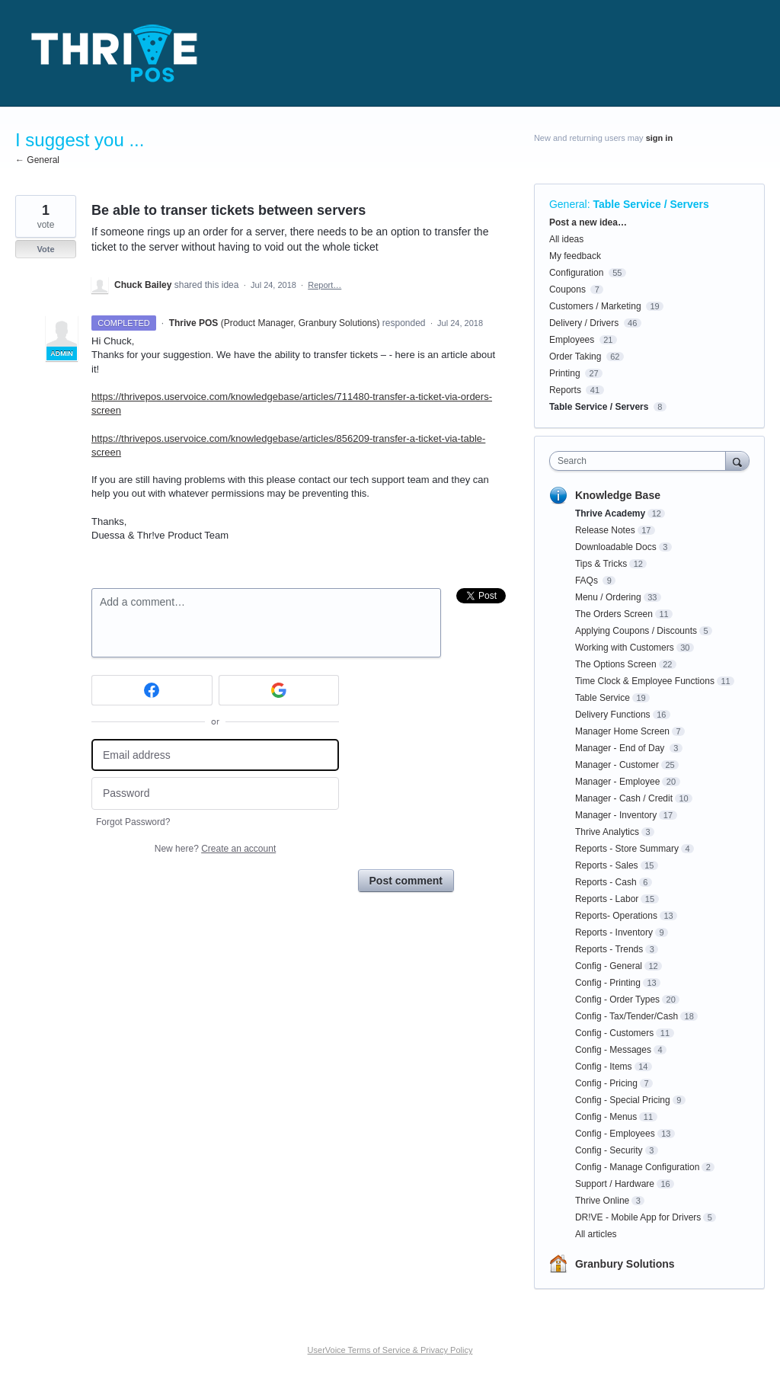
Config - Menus (606, 1117)
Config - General (608, 966)
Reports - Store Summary (627, 848)
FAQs (587, 580)
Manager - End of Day (621, 748)
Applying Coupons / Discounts (636, 630)
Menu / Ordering (608, 597)
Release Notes (605, 530)
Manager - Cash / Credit (624, 798)
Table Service (602, 697)
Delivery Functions (613, 714)
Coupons (567, 289)
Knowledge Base (617, 495)
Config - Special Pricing (622, 1100)
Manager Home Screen (622, 731)
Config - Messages (613, 1049)
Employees (571, 339)
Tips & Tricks (601, 563)
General (568, 204)
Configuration (576, 272)
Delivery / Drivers (584, 323)
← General (37, 160)
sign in (659, 137)
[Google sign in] (279, 690)
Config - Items (603, 1066)
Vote (45, 249)
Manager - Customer (617, 765)
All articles (596, 1234)
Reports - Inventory (614, 932)
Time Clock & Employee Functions (644, 681)
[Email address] (215, 755)
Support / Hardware (614, 1184)
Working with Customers (624, 647)
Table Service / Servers (651, 204)
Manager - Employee (617, 781)
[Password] (215, 793)
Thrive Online (602, 1200)
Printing (564, 373)
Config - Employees (615, 1133)
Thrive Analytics (607, 832)
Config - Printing (608, 982)
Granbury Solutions (625, 1264)
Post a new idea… (588, 222)
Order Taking (575, 356)
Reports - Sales (606, 865)
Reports (565, 390)
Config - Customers (614, 1033)
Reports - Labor (606, 899)
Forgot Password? (133, 822)
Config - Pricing (606, 1083)
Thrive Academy (610, 513)
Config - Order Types (617, 999)
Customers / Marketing (595, 306)
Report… (324, 284)
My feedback (575, 256)
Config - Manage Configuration (637, 1167)
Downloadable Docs (616, 547)
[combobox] (641, 461)
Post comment (406, 881)
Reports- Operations (616, 915)
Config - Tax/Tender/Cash (626, 1016)
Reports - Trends (609, 949)
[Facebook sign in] (152, 690)
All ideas (566, 239)
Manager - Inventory (616, 815)
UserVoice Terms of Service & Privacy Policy (390, 1350)
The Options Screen (616, 664)
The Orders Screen (614, 614)
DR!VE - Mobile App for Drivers (638, 1217)
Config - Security (609, 1150)
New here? (215, 848)
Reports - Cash (606, 882)
